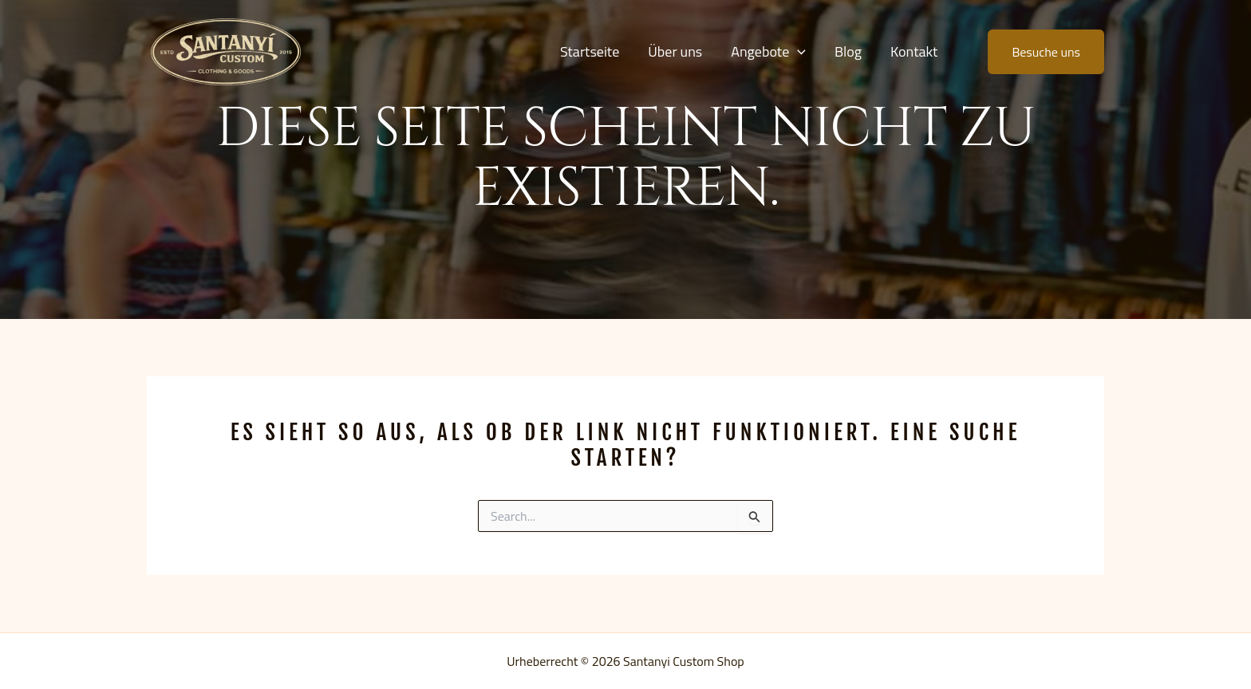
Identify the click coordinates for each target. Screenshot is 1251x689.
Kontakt (913, 51)
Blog (848, 51)
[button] (797, 52)
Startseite (589, 51)
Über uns (675, 51)
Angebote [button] (768, 52)
